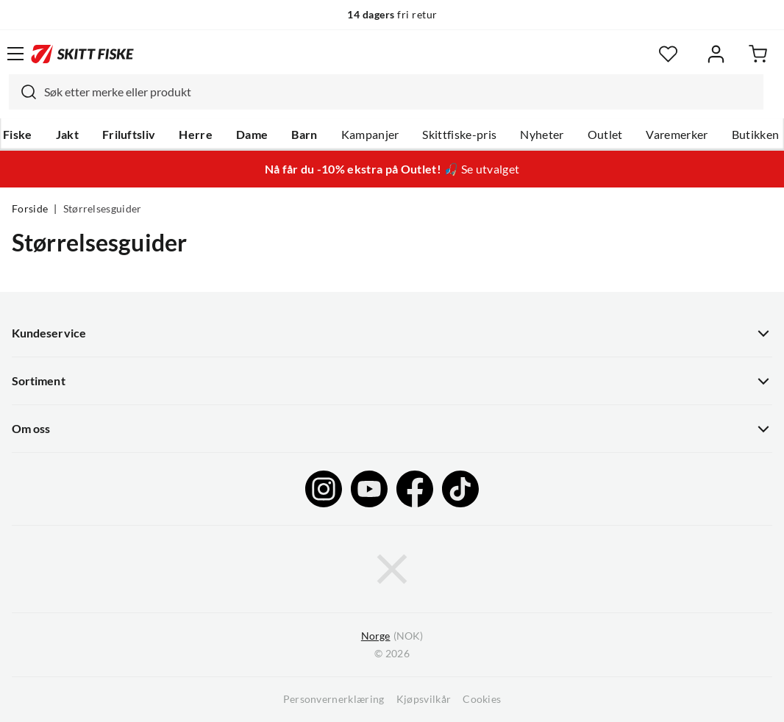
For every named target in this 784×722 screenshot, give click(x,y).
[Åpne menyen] (15, 54)
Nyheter (541, 134)
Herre (196, 134)
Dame (252, 134)
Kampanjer (370, 134)
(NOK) (392, 636)
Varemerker (677, 134)
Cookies (482, 699)
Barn (304, 134)
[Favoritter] (668, 54)
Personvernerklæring (334, 699)
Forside (30, 209)
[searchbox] (400, 91)
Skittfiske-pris (459, 134)
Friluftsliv (129, 134)
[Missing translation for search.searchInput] (23, 92)
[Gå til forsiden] (82, 53)
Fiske (17, 134)
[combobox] (386, 92)
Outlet (605, 134)
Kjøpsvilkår (424, 699)
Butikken (756, 134)
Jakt (67, 134)
